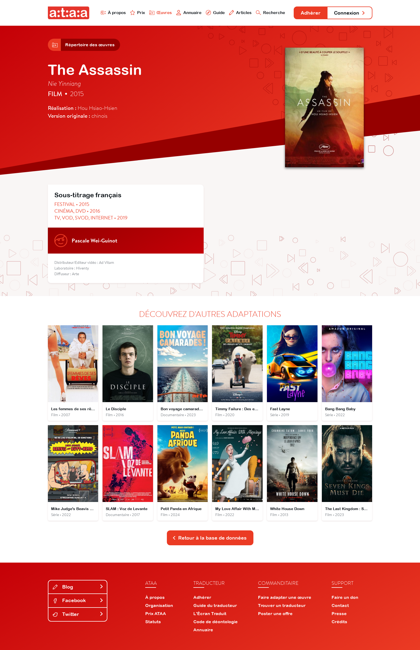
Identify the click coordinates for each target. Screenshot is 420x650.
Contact (340, 605)
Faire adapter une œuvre (284, 597)
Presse (339, 613)
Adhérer (310, 13)
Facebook (78, 600)
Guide (215, 12)
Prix (137, 12)
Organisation (159, 605)
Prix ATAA (155, 613)
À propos (113, 12)
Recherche (270, 12)
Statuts (153, 621)
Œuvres (160, 12)
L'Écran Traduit (209, 613)
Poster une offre (275, 613)
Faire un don (345, 597)
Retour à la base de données (209, 538)
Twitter (78, 614)
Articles (240, 12)
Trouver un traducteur (282, 605)
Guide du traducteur (215, 605)
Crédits (339, 621)
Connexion (349, 13)
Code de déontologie (215, 621)
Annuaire (188, 12)
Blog (78, 587)
